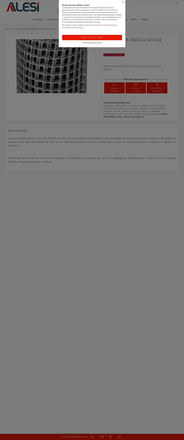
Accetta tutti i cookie (92, 37)
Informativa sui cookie (99, 25)
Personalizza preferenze (92, 43)
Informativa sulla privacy (72, 27)
